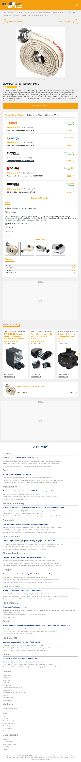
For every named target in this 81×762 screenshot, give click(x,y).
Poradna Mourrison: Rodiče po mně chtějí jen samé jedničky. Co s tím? (24, 645)
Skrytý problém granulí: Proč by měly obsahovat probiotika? (21, 494)
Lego (4, 716)
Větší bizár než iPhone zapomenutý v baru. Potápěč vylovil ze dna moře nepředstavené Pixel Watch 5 (33, 544)
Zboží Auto (6, 695)
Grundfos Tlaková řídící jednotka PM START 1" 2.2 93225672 (68, 336)
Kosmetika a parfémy (9, 721)
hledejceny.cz (7, 675)
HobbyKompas (7, 690)
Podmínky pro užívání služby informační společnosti (21, 757)
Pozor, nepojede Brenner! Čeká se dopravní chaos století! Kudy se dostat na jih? (27, 599)
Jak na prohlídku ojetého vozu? (12, 687)
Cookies (65, 757)
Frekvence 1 (6, 746)
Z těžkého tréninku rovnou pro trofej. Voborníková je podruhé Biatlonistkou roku (27, 477)
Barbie (5, 713)
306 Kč (69, 130)
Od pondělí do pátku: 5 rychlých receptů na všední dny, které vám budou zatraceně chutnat (30, 579)
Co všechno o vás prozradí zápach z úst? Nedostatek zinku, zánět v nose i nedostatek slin (30, 631)
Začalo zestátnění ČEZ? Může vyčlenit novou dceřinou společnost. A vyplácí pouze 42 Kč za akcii (32, 461)
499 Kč (69, 192)
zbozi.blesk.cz (7, 685)
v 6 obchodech (36, 377)
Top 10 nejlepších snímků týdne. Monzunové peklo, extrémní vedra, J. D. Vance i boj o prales (31, 563)
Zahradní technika (45, 12)
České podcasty (8, 741)
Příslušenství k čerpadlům (11, 15)
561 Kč (69, 176)
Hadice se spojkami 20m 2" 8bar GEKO (20, 161)
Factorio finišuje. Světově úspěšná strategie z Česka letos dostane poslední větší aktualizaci (31, 648)
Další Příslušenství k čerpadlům (14, 331)
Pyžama (5, 718)
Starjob (5, 739)
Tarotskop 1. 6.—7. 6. (9, 617)
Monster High (7, 711)
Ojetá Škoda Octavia (9, 697)
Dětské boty (6, 726)
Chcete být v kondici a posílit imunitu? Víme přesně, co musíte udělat (24, 629)
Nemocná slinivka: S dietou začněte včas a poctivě (18, 633)
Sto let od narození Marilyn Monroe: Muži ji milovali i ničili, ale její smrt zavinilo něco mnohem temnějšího (34, 516)
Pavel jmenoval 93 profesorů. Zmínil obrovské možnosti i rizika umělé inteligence (27, 466)
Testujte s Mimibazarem (10, 708)
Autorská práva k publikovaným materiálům (62, 756)
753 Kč (69, 161)
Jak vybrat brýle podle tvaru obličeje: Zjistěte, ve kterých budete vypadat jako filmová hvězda (31, 511)
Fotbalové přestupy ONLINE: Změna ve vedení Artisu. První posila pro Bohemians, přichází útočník (33, 480)
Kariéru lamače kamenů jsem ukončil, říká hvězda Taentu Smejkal (23, 662)
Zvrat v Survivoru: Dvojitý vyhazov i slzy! (15, 499)
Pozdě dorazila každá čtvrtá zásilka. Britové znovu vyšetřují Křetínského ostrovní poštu (29, 560)
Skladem (71, 124)
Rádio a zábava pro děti (10, 744)
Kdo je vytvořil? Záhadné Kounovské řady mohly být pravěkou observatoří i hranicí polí (29, 594)
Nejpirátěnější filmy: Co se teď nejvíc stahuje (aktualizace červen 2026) (24, 549)
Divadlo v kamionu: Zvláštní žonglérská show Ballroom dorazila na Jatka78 (25, 650)
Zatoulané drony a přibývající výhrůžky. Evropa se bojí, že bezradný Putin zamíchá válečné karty (32, 565)
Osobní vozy (6, 680)
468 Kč (69, 146)
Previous (4, 354)
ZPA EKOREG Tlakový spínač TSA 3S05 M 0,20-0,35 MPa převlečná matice (15, 336)
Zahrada (34, 12)
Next (77, 354)
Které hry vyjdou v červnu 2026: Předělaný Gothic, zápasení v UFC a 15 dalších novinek (29, 546)
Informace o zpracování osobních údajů (50, 757)
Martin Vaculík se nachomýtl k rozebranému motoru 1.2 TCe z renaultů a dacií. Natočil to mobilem (32, 527)
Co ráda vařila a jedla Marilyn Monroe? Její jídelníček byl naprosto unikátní (25, 577)
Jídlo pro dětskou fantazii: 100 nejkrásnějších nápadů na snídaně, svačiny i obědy (27, 582)
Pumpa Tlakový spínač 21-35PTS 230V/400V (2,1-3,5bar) (41, 336)
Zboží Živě (6, 677)
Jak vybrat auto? (8, 700)
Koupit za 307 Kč (40, 106)
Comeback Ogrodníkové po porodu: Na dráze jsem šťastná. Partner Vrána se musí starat (30, 482)
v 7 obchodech (63, 377)
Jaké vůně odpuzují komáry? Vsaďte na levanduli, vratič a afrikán (22, 513)
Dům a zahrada (24, 12)
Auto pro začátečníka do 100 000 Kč (14, 692)
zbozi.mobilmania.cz (9, 12)
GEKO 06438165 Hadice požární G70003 (21, 192)
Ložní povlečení (7, 728)
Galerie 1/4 (40, 80)
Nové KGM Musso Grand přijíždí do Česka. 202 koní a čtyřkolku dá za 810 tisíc (27, 530)
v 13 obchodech (9, 377)
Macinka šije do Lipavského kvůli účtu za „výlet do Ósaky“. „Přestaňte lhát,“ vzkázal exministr (31, 463)
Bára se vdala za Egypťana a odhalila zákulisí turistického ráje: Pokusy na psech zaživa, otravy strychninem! (35, 596)
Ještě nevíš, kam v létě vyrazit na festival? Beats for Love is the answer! (24, 614)
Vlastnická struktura (44, 759)
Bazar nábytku (7, 731)
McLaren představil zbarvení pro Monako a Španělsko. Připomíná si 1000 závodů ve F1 (29, 532)
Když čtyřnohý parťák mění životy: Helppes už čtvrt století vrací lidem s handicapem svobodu (31, 496)
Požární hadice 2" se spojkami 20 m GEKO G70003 (25, 176)
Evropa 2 (5, 749)
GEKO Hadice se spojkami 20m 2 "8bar (21, 84)
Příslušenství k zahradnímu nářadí (64, 12)
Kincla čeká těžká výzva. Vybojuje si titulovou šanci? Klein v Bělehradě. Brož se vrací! (29, 664)
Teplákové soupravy (9, 723)
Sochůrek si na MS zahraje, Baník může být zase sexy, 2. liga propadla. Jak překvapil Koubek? (31, 667)
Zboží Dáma (6, 682)
